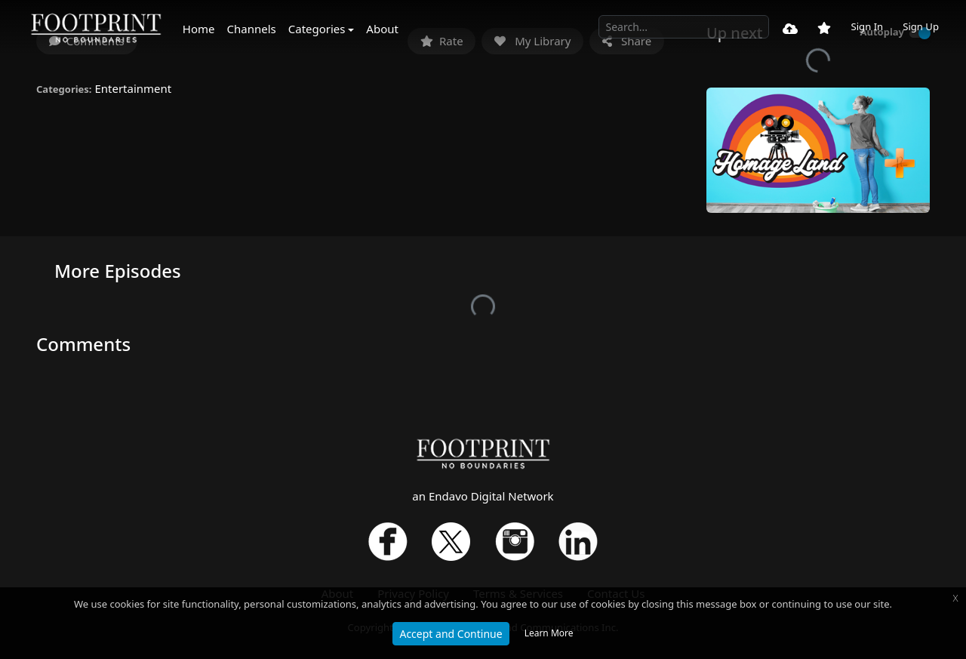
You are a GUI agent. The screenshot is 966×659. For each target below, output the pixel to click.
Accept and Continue (450, 634)
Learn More (549, 633)
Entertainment (132, 88)
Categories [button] (317, 28)
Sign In (867, 26)
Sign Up (921, 26)
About (382, 28)
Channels (251, 28)
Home (199, 28)
